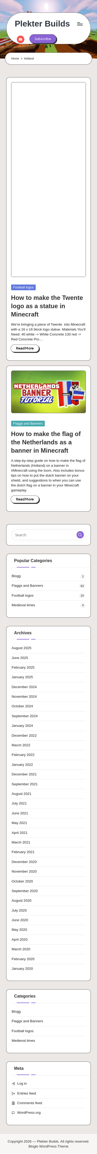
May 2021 (19, 823)
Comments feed (29, 1103)
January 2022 (22, 765)
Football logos (23, 287)
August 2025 (21, 648)
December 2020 (24, 862)
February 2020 (23, 959)
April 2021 (19, 833)
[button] (42, 38)
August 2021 (21, 794)
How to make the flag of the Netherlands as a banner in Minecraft (46, 442)
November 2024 (24, 696)
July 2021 (19, 803)
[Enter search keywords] (48, 535)
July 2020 (19, 910)
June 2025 (20, 658)
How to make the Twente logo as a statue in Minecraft (47, 306)
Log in (22, 1083)
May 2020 (19, 930)
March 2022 (21, 745)
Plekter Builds (42, 23)
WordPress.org (29, 1113)
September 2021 (25, 784)
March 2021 (21, 842)
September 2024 (25, 716)
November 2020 (24, 871)
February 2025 (23, 667)
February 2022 (23, 755)
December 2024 (24, 687)
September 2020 (25, 891)
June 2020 (20, 920)
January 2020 (22, 969)
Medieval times (23, 605)
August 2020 (21, 900)
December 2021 (24, 774)
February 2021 (23, 852)
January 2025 (22, 677)
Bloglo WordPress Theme (48, 1146)
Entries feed (26, 1093)
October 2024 (22, 706)
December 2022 (24, 735)
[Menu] (79, 23)
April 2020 (19, 939)
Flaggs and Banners (28, 423)
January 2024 (22, 726)
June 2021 (20, 813)
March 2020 (21, 949)
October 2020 (22, 881)
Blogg (16, 576)
